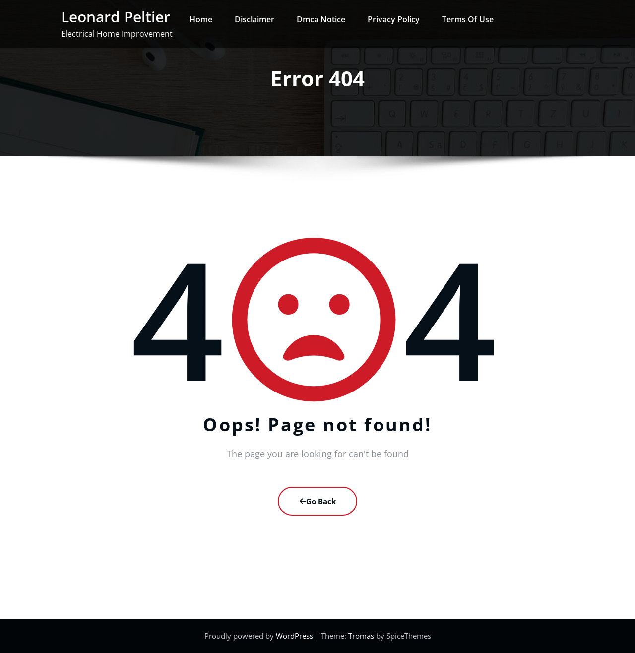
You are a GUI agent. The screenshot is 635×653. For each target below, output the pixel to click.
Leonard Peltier (115, 16)
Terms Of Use (468, 19)
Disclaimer (254, 19)
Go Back (318, 501)
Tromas (361, 636)
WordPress (295, 636)
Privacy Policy (394, 19)
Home (201, 19)
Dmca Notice (321, 19)
